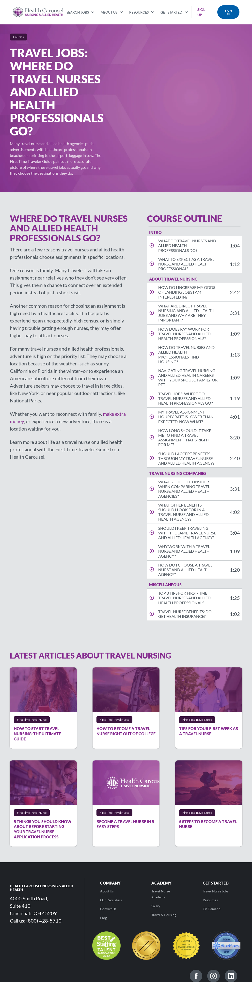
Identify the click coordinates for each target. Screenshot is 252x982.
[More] (32, 719)
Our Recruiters (111, 900)
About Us (107, 891)
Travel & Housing (163, 915)
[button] (80, 12)
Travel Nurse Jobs (215, 891)
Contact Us (108, 909)
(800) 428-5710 (44, 921)
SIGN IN (228, 12)
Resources (210, 900)
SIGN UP (201, 12)
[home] (38, 12)
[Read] (43, 689)
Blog (103, 918)
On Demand (211, 909)
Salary (155, 906)
